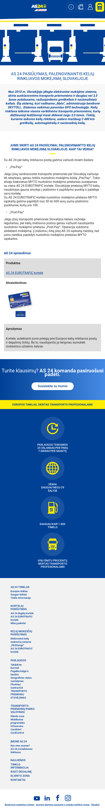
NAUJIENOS (18, 760)
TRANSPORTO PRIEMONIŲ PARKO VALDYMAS (23, 709)
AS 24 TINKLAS (20, 587)
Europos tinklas (19, 591)
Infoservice (17, 726)
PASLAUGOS (18, 660)
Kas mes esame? (20, 745)
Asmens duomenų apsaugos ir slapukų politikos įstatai (63, 804)
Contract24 (17, 687)
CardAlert (16, 729)
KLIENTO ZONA (20, 775)
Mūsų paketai (18, 623)
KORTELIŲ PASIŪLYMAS (19, 607)
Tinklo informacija (21, 597)
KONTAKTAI (18, 779)
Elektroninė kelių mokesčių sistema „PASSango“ (21, 642)
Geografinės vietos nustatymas (21, 679)
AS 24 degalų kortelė (22, 613)
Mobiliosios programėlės (18, 721)
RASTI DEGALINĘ (21, 771)
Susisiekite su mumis (52, 386)
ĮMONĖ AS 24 (19, 741)
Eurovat (15, 667)
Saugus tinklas (19, 594)
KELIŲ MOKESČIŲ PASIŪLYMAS (21, 633)
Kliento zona (17, 716)
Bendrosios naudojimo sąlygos (19, 804)
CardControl (17, 732)
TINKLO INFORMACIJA (20, 766)
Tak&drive (16, 664)
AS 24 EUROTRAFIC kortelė (24, 273)
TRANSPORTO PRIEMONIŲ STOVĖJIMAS (19, 694)
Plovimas (16, 684)
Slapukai (95, 804)
